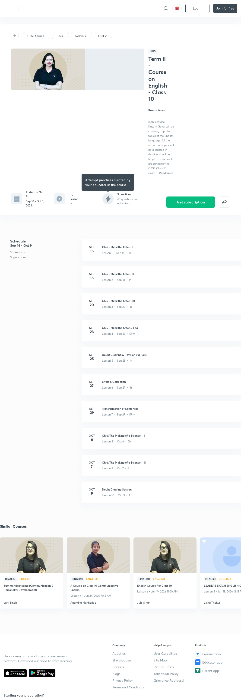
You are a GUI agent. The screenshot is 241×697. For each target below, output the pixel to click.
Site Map (160, 660)
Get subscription (191, 166)
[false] (224, 166)
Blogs (116, 673)
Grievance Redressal (169, 680)
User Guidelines (165, 653)
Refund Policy (164, 667)
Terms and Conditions (128, 687)
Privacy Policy (122, 680)
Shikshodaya (121, 660)
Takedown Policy (166, 673)
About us (119, 653)
